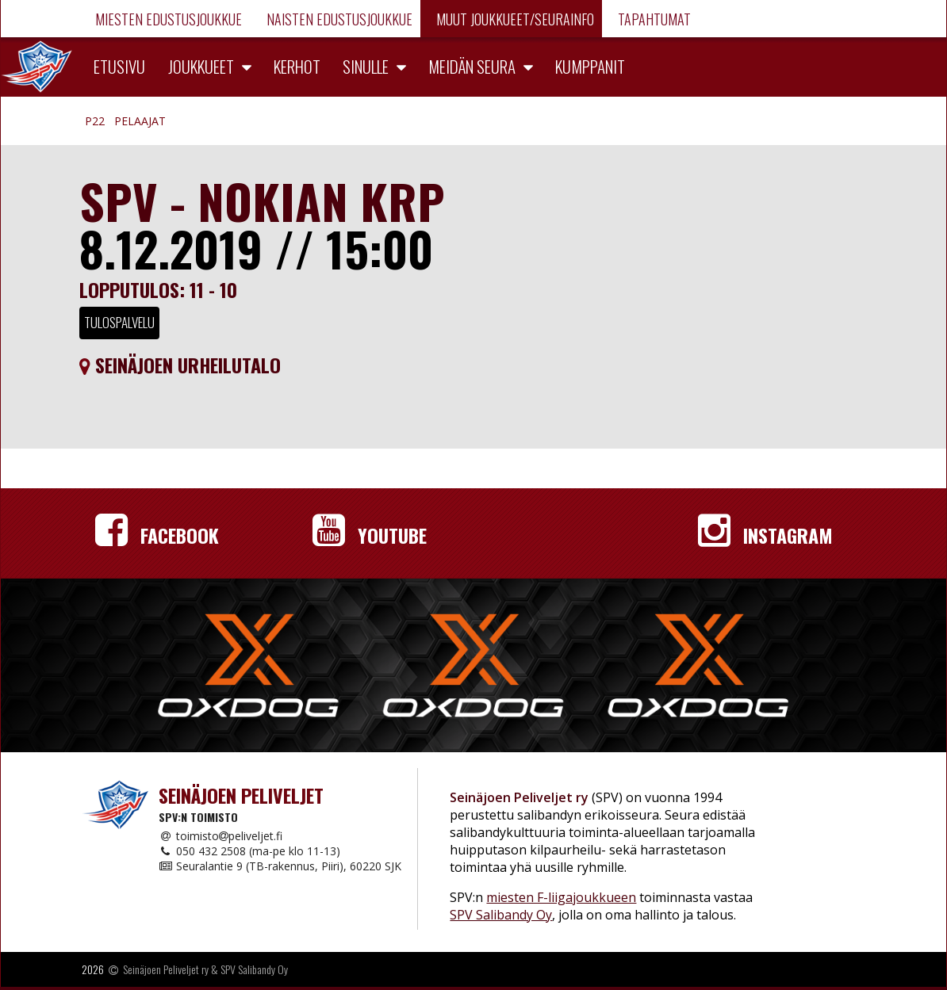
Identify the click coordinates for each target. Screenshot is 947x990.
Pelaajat (140, 120)
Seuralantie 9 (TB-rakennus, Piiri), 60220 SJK (280, 865)
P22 (95, 120)
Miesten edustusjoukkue (167, 19)
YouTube (369, 535)
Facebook (157, 535)
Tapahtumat (653, 19)
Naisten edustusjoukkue (337, 19)
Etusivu (119, 66)
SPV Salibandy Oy (501, 914)
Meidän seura (472, 66)
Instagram (765, 535)
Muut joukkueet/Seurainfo (513, 19)
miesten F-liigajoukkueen (561, 897)
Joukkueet (201, 66)
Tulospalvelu (119, 322)
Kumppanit (590, 66)
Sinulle (366, 66)
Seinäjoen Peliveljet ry (166, 969)
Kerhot (297, 66)
